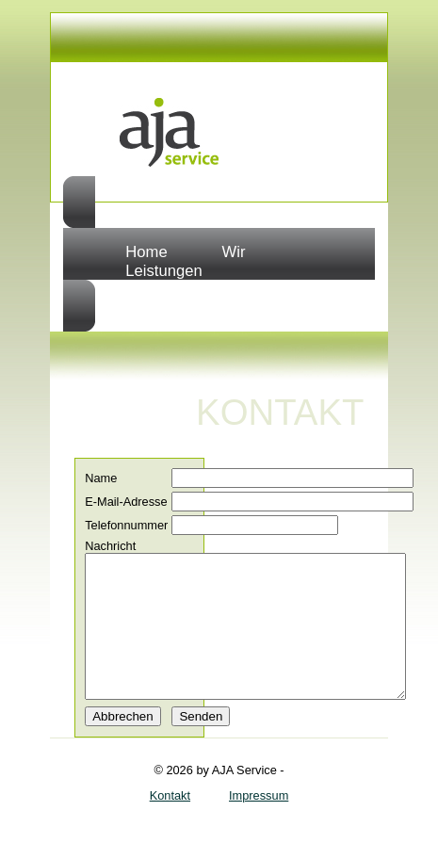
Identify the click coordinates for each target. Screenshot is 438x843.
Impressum (258, 824)
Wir (234, 252)
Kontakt (170, 824)
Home (146, 252)
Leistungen (163, 271)
